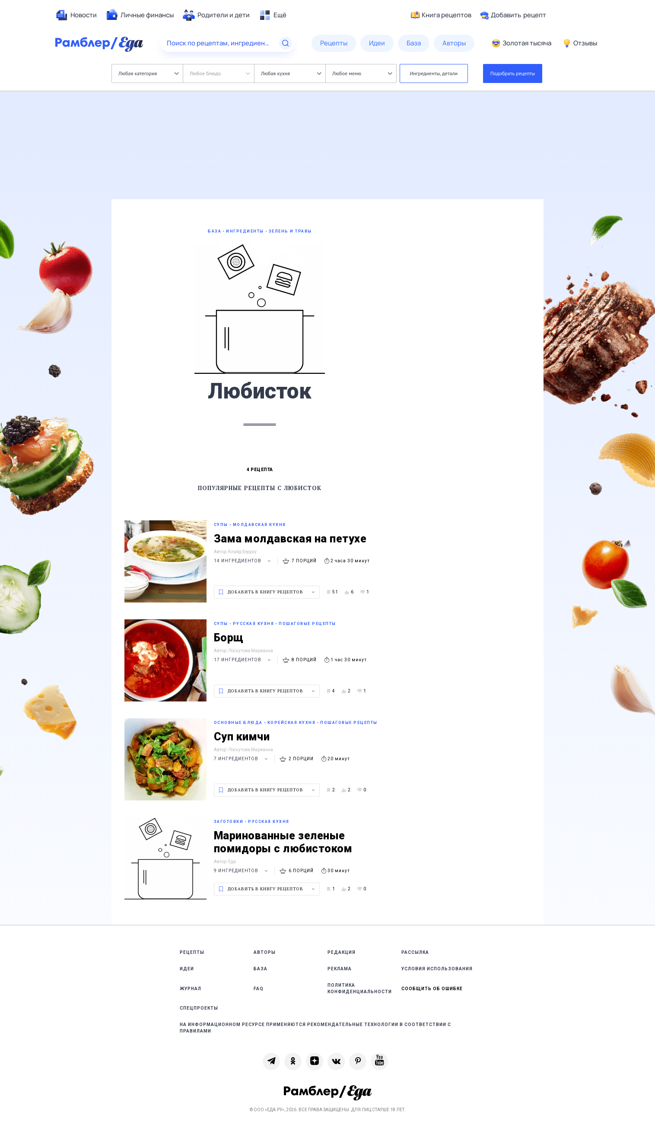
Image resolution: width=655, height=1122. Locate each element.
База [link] (260, 968)
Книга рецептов (441, 15)
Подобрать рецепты (512, 73)
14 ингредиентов (243, 560)
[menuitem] (76, 15)
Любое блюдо (220, 73)
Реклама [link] (340, 968)
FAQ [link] (259, 988)
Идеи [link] (187, 968)
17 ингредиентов (243, 659)
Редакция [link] (342, 952)
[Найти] (285, 43)
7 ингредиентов (242, 758)
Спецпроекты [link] (199, 1008)
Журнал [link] (190, 988)
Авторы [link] (265, 952)
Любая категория (148, 73)
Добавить (513, 15)
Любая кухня (291, 73)
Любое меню (362, 73)
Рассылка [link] (415, 952)
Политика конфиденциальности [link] (360, 988)
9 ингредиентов (242, 870)
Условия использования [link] (437, 968)
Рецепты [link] (192, 952)
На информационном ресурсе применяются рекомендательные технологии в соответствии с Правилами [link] (315, 1027)
